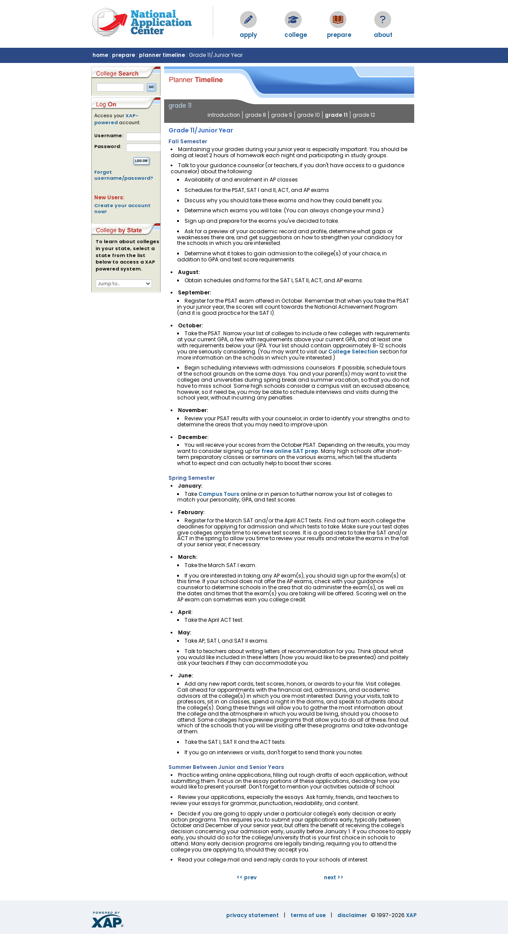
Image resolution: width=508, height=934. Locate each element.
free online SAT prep (289, 451)
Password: (107, 146)
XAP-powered (116, 119)
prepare (123, 55)
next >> (333, 877)
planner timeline (162, 55)
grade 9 (281, 115)
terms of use (308, 915)
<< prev (247, 877)
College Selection (353, 351)
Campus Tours (218, 494)
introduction (224, 115)
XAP (411, 915)
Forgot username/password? (123, 175)
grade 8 (255, 115)
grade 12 (364, 115)
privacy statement (252, 915)
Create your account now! (122, 208)
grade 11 (336, 115)
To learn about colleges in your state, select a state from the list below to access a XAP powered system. (127, 255)
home (100, 55)
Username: (108, 135)
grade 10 (308, 115)
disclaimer (352, 915)
